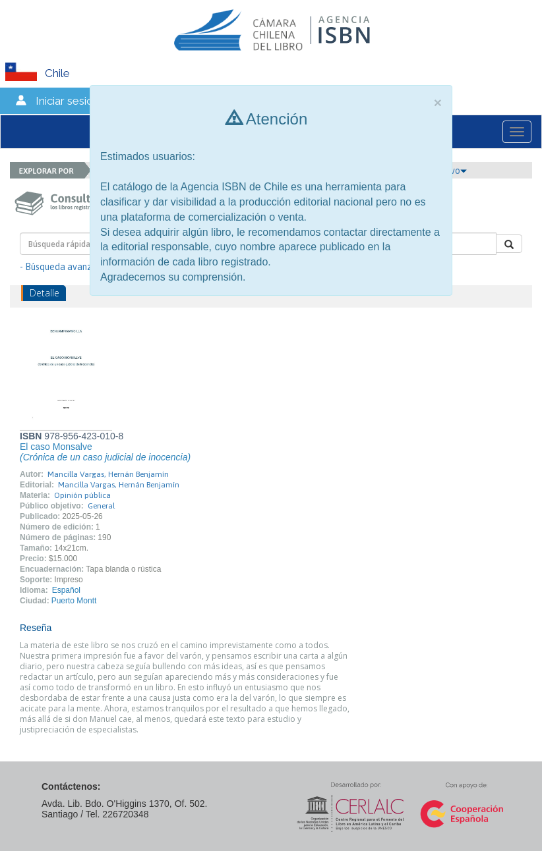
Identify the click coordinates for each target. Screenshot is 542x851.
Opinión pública (82, 495)
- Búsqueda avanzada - (66, 266)
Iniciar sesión (68, 100)
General (101, 505)
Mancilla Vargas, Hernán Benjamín (108, 474)
